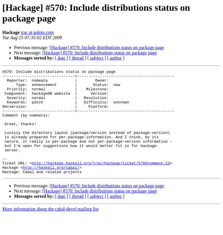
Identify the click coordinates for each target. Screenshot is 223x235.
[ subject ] (96, 57)
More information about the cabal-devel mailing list (50, 229)
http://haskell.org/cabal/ (51, 187)
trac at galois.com (37, 32)
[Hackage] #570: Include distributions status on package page (107, 47)
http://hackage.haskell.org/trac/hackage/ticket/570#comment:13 (101, 182)
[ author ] (116, 57)
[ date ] (61, 57)
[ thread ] (77, 57)
